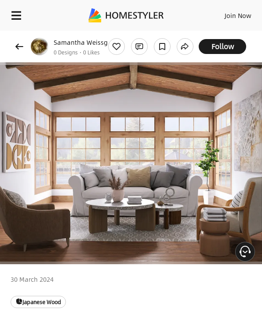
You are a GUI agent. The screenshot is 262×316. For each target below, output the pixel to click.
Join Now (238, 15)
